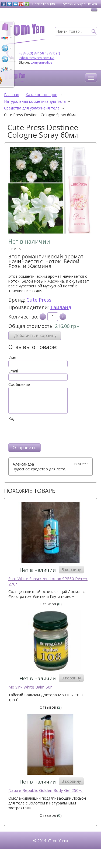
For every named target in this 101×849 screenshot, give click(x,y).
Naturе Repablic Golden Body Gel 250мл (45, 790)
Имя (12, 357)
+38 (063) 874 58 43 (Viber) (39, 53)
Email (13, 371)
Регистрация (43, 3)
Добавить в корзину (35, 335)
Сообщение (19, 384)
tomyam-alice (42, 62)
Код (11, 418)
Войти (23, 3)
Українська (87, 3)
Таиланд (60, 307)
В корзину (71, 569)
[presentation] (49, 431)
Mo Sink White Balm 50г (30, 687)
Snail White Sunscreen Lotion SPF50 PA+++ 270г (48, 581)
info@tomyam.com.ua (36, 57)
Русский (68, 3)
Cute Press (38, 300)
